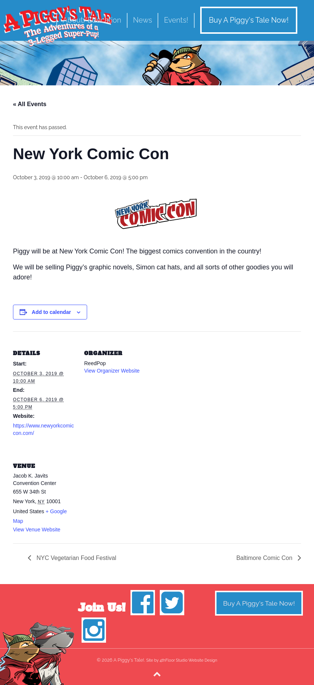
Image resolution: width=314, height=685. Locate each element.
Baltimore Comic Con (265, 558)
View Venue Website (36, 529)
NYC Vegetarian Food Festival (75, 558)
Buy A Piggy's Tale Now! (248, 20)
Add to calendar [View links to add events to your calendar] (51, 312)
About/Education (92, 20)
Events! (176, 20)
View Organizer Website (112, 371)
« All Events (29, 104)
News (142, 20)
